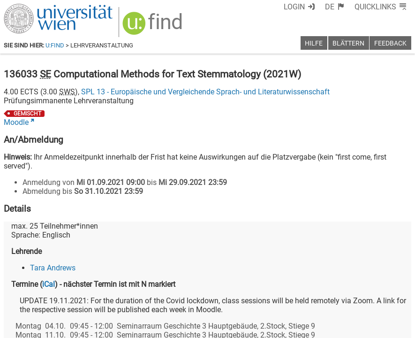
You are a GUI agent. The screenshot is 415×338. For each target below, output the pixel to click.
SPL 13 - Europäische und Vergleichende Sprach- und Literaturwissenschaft (205, 91)
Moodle (16, 122)
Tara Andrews (52, 267)
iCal (48, 284)
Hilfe (314, 43)
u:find (54, 45)
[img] (153, 26)
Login (294, 6)
